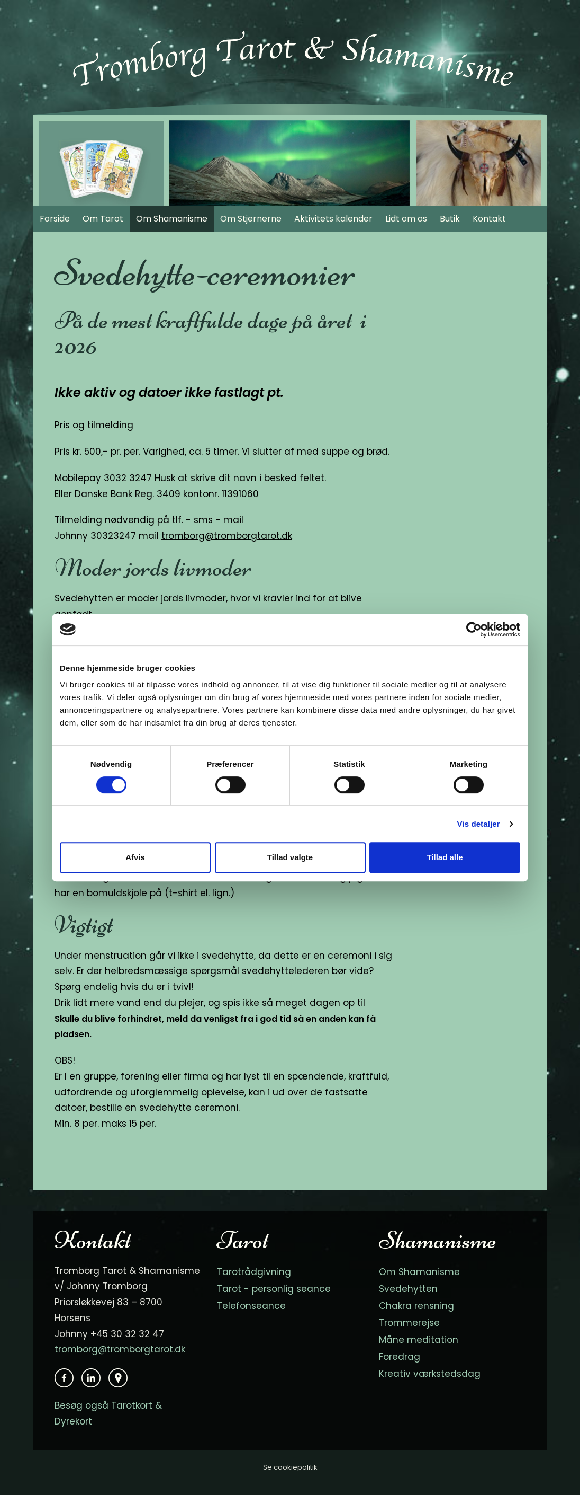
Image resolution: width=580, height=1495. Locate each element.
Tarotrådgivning (254, 1272)
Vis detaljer (478, 823)
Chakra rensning (416, 1305)
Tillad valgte (290, 857)
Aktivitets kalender (333, 219)
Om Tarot (103, 219)
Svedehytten (408, 1288)
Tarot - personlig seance (274, 1288)
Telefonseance (251, 1305)
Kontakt (489, 219)
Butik (450, 219)
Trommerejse (409, 1322)
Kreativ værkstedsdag (430, 1373)
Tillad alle (445, 857)
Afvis (135, 857)
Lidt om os (406, 219)
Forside (55, 219)
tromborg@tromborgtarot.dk (226, 535)
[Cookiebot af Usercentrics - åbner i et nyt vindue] (474, 630)
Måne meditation (418, 1339)
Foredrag (399, 1356)
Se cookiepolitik (290, 1467)
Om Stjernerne (251, 219)
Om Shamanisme (171, 219)
